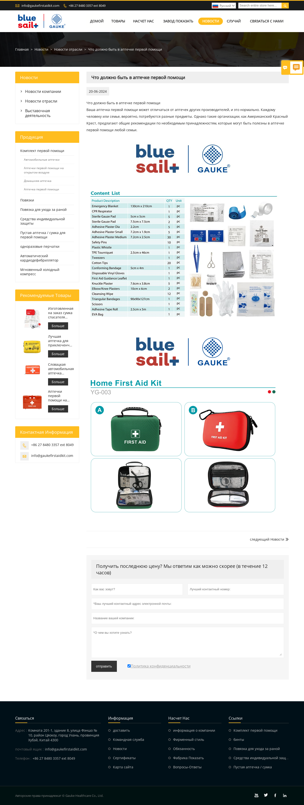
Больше (58, 325)
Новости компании (43, 91)
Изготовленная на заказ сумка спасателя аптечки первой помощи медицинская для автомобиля (60, 312)
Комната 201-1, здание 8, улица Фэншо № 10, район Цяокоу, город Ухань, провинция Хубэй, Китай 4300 (63, 735)
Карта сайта (123, 767)
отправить (104, 666)
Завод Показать (178, 21)
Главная (22, 49)
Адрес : (21, 730)
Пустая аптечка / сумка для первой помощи (42, 234)
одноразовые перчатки (39, 246)
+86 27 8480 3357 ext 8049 (87, 5)
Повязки (27, 200)
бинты (238, 739)
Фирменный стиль (188, 739)
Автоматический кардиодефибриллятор (39, 258)
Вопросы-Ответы (187, 767)
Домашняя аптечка (37, 181)
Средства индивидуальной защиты (42, 221)
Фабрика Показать (188, 758)
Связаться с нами (266, 21)
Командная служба (128, 739)
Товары (118, 21)
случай (234, 21)
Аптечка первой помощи (41, 189)
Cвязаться (24, 718)
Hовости (120, 748)
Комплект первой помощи (42, 150)
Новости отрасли (68, 49)
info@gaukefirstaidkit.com (40, 5)
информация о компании (194, 730)
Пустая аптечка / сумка (252, 767)
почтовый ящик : (29, 749)
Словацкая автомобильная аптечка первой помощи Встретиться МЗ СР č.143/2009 (61, 368)
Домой (97, 21)
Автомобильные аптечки (42, 160)
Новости (210, 21)
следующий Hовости (267, 539)
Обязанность (184, 748)
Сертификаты (124, 758)
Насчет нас (143, 21)
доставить (121, 730)
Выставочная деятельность (37, 113)
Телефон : (23, 758)
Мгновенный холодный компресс (39, 271)
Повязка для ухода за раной (43, 209)
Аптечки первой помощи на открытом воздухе (44, 170)
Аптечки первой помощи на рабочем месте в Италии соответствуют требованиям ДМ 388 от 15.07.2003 (60, 395)
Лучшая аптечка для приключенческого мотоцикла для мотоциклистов (61, 340)
